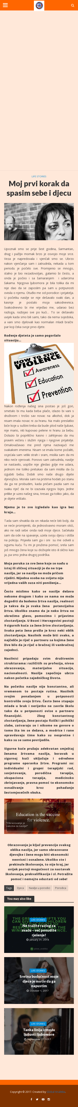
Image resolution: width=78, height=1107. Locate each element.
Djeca (20, 888)
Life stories (39, 176)
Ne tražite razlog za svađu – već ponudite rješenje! (39, 930)
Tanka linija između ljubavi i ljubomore (39, 1032)
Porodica (60, 888)
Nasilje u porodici (39, 888)
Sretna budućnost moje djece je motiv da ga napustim (39, 981)
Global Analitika (56, 1092)
